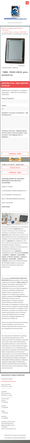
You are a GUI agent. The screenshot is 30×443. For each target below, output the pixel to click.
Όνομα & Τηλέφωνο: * (8, 98)
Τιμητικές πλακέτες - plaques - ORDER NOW (14, 32)
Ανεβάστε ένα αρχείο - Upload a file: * (13, 164)
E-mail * (4, 105)
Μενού (27, 2)
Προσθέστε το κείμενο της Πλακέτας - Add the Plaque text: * (15, 114)
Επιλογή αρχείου (15, 167)
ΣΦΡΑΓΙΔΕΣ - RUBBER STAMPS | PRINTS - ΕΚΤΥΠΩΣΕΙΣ (12, 29)
